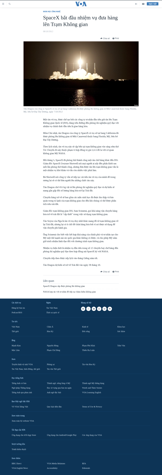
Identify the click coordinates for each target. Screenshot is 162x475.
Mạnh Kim (16, 345)
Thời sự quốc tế (52, 312)
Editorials (86, 468)
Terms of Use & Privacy (92, 406)
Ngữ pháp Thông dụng (21, 388)
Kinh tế (85, 326)
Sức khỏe (121, 331)
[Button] (105, 38)
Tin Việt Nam (51, 308)
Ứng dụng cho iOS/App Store (24, 435)
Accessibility (52, 468)
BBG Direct (16, 463)
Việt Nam (16, 326)
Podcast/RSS (17, 312)
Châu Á (50, 326)
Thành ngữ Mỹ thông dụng (93, 383)
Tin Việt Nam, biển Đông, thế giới (26, 369)
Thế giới (15, 331)
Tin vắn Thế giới (54, 369)
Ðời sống (86, 331)
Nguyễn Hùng (52, 345)
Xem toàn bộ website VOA (23, 421)
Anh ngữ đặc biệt (54, 392)
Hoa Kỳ (50, 331)
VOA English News (20, 468)
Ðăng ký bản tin (18, 308)
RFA (84, 463)
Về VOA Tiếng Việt (20, 406)
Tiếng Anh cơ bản (19, 383)
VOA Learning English (91, 392)
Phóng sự (51, 364)
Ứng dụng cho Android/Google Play (61, 435)
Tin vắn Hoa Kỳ (88, 364)
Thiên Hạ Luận (88, 350)
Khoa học (121, 326)
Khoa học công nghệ (51, 11)
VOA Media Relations (56, 463)
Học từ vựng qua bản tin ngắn (59, 388)
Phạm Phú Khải (88, 345)
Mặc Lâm (16, 350)
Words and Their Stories (92, 388)
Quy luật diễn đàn (54, 406)
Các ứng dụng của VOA (92, 435)
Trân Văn (121, 345)
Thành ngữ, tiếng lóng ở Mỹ (58, 383)
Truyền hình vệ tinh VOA (22, 364)
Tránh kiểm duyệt (19, 449)
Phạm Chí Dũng (53, 350)
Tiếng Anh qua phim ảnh (22, 392)
